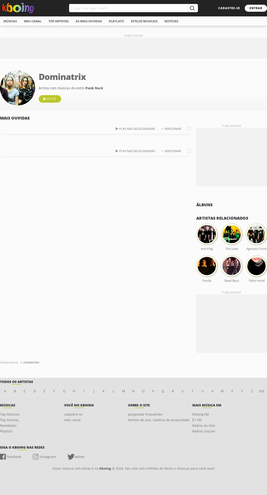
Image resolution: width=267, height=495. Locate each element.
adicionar (173, 129)
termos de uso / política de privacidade (158, 420)
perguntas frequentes (145, 414)
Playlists (6, 431)
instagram (48, 456)
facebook (14, 456)
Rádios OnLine (203, 431)
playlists (116, 21)
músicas (10, 21)
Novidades (8, 425)
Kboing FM (200, 414)
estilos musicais (144, 21)
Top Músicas (10, 414)
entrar (255, 8)
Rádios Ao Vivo (203, 425)
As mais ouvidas (89, 21)
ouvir (51, 99)
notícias (171, 21)
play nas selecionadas (137, 129)
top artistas (58, 21)
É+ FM (197, 420)
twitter (79, 456)
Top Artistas (9, 420)
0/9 (261, 391)
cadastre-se (229, 8)
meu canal (32, 21)
